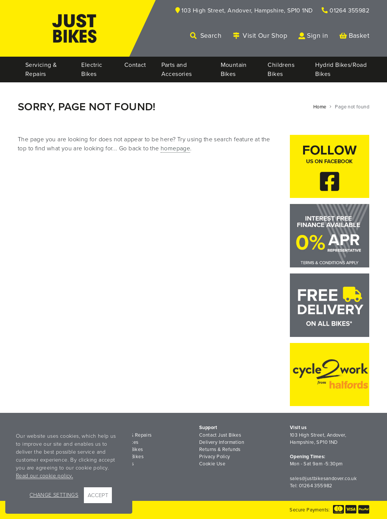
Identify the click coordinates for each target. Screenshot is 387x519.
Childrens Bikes (126, 457)
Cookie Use (212, 464)
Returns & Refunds (220, 449)
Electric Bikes (123, 442)
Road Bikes (121, 464)
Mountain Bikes (125, 449)
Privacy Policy (214, 457)
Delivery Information (221, 442)
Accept (98, 495)
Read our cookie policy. (44, 476)
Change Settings (53, 495)
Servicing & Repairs (130, 435)
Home (320, 107)
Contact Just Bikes (220, 435)
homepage (175, 148)
